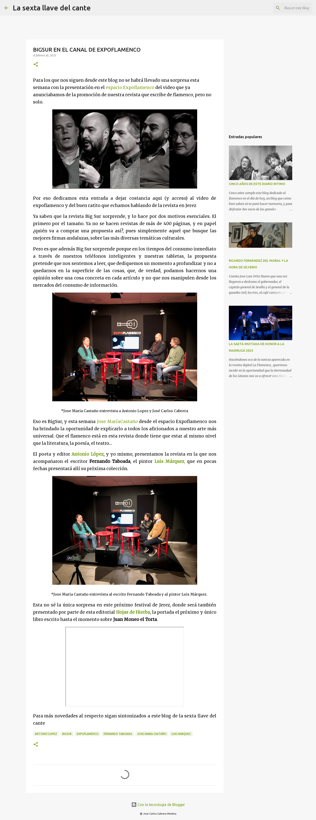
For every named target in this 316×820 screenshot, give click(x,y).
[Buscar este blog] (288, 7)
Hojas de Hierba (133, 612)
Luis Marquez (181, 733)
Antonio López (87, 454)
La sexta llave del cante (52, 8)
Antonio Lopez (46, 733)
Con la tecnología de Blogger (158, 805)
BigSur (67, 733)
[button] (35, 65)
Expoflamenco (87, 733)
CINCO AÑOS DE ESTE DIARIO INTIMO (257, 184)
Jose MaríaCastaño (117, 421)
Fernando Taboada (118, 733)
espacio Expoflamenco (130, 87)
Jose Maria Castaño (151, 733)
